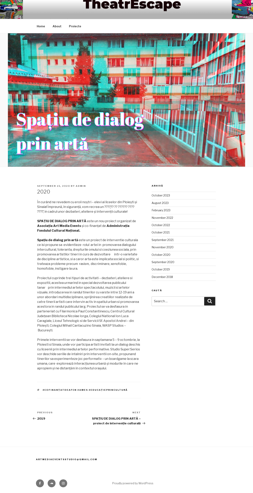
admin (81, 186)
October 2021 (161, 232)
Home (41, 26)
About (57, 26)
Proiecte (75, 26)
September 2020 (163, 262)
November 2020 (163, 247)
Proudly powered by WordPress (132, 483)
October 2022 (161, 225)
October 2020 (161, 254)
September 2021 (163, 240)
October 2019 (161, 269)
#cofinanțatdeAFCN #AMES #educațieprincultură (85, 390)
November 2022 (162, 217)
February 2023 (161, 210)
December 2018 (162, 277)
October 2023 (161, 195)
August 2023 (160, 203)
